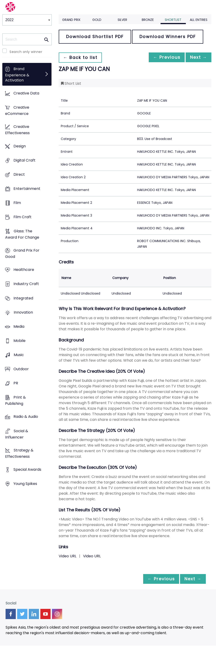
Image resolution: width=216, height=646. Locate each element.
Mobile (19, 340)
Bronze (148, 19)
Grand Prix (71, 19)
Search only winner (26, 51)
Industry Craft (26, 284)
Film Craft (22, 217)
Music (19, 354)
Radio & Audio (25, 416)
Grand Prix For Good (22, 254)
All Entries (198, 19)
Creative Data (26, 93)
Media (18, 326)
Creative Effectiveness (17, 130)
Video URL (67, 556)
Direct (19, 174)
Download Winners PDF (167, 36)
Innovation (23, 312)
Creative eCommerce (17, 111)
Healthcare (23, 270)
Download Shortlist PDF (95, 36)
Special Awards (27, 469)
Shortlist (173, 19)
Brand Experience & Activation (17, 74)
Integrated (23, 298)
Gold (96, 19)
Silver (122, 19)
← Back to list (81, 57)
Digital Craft (24, 160)
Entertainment (26, 188)
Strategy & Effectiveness (19, 453)
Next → (197, 57)
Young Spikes (25, 483)
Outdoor (21, 369)
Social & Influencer (16, 434)
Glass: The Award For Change (22, 234)
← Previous (163, 57)
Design (19, 146)
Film (17, 202)
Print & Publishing (15, 400)
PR (15, 383)
